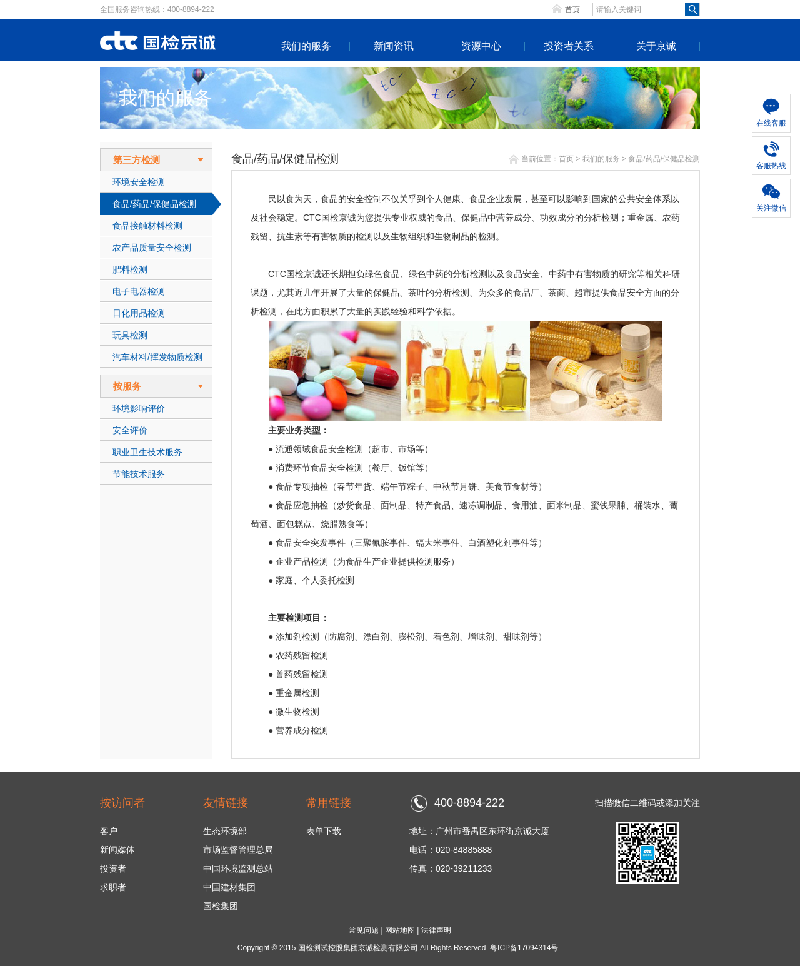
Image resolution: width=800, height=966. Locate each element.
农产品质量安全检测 (151, 248)
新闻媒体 (117, 850)
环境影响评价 (138, 408)
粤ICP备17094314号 (524, 947)
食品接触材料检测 (147, 226)
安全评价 (130, 430)
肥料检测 (130, 269)
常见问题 (364, 930)
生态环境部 (225, 831)
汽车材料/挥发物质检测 (157, 357)
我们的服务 (306, 46)
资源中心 (481, 46)
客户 (109, 831)
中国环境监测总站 (238, 868)
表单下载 (323, 831)
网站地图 (400, 930)
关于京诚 (656, 46)
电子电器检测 (138, 291)
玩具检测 (130, 335)
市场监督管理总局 (238, 850)
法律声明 (436, 930)
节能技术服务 (138, 474)
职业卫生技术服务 (147, 452)
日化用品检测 (138, 313)
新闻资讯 (394, 46)
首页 (572, 9)
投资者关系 (569, 46)
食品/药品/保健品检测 (154, 204)
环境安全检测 (138, 182)
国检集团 (220, 906)
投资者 (113, 868)
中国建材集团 (229, 887)
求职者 (113, 887)
